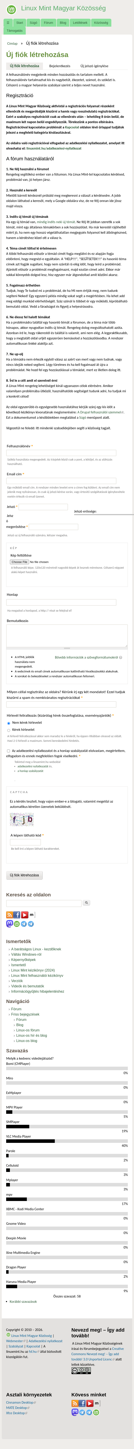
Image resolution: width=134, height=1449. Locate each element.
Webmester (16, 1341)
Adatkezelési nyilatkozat (45, 1341)
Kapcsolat (33, 1346)
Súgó (33, 22)
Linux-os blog (26, 1041)
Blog (63, 22)
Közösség (101, 22)
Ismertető (18, 965)
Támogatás (14, 30)
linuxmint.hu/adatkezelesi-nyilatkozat (53, 148)
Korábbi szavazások (23, 1301)
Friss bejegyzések (25, 1014)
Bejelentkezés (59, 66)
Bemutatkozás (17, 620)
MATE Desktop (17, 1408)
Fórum (48, 22)
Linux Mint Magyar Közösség (66, 8)
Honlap (12, 594)
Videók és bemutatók (27, 986)
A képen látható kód (27, 835)
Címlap (12, 43)
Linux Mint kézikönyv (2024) (33, 970)
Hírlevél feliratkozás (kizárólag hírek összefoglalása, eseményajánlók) (60, 715)
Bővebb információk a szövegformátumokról (86, 657)
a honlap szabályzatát (30, 771)
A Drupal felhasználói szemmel (100, 412)
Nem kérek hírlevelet (27, 722)
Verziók (17, 981)
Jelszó (12, 507)
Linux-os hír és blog (31, 1035)
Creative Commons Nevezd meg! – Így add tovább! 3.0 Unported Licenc (98, 1354)
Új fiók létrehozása (26, 65)
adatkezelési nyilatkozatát (33, 766)
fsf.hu (34, 1351)
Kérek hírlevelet (23, 729)
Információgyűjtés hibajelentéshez (37, 991)
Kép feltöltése (21, 555)
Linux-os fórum (28, 1030)
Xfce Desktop (16, 1413)
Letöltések (80, 22)
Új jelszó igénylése (94, 66)
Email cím (15, 474)
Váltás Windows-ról (26, 954)
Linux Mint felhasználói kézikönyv (37, 975)
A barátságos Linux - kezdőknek (36, 949)
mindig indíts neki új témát (56, 222)
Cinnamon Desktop (21, 1402)
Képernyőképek (23, 960)
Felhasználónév (20, 446)
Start (19, 22)
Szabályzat (16, 1346)
